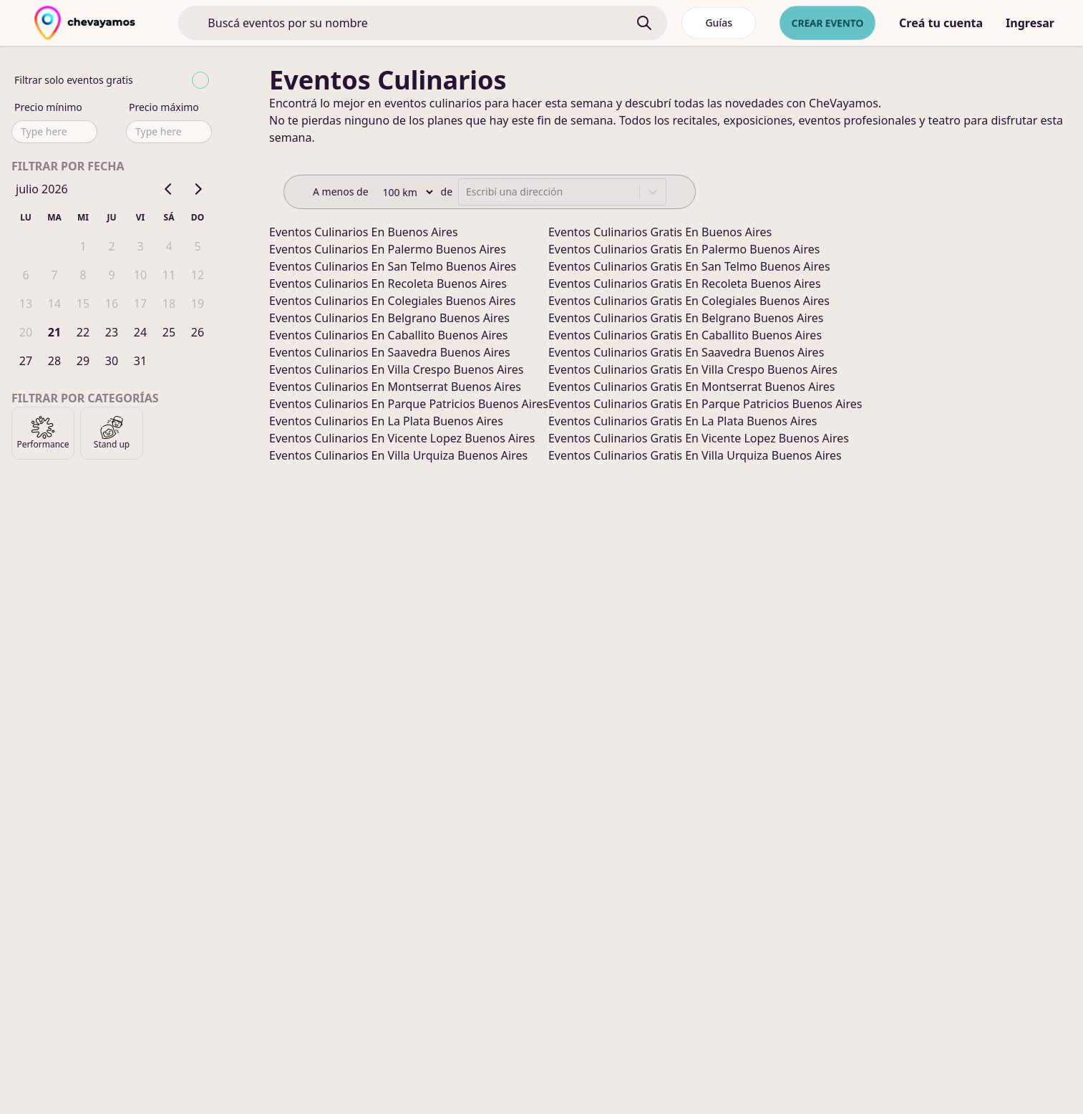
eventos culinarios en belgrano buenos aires (389, 318)
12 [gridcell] (197, 275)
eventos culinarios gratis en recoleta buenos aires (684, 283)
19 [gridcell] (197, 303)
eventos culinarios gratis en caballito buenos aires (685, 335)
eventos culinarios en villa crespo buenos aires (396, 369)
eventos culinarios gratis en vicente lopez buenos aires (698, 438)
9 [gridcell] (111, 275)
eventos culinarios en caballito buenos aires (388, 335)
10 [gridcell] (140, 275)
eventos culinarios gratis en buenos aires (660, 232)
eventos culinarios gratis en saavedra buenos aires (686, 352)
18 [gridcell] (168, 303)
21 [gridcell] (54, 332)
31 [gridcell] (140, 361)
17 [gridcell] (140, 303)
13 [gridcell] (25, 303)
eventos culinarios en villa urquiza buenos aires (398, 455)
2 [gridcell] (111, 246)
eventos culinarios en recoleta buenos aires (388, 283)
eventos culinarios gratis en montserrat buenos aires (691, 386)
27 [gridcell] (25, 361)
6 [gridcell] (25, 275)
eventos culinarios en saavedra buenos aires (389, 352)
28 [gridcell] (54, 361)
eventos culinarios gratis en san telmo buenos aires (689, 266)
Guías (718, 22)
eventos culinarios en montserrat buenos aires (395, 386)
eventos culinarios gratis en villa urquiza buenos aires (695, 455)
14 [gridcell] (54, 303)
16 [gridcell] (111, 303)
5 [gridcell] (197, 246)
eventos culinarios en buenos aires (363, 232)
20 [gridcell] (25, 332)
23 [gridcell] (111, 332)
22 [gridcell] (83, 332)
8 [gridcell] (82, 275)
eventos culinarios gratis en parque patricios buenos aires (705, 404)
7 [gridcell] (54, 275)
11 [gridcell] (168, 275)
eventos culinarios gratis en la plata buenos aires (682, 421)
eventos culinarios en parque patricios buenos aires (408, 404)
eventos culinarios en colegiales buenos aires (392, 301)
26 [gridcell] (197, 332)
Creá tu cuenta (941, 23)
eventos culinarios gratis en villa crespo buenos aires (692, 369)
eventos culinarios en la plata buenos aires (386, 421)
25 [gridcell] (168, 332)
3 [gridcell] (140, 246)
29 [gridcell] (83, 361)
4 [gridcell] (168, 246)
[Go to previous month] (169, 189)
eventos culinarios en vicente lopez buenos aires (402, 438)
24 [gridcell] (140, 332)
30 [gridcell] (111, 361)
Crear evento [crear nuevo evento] (827, 22)
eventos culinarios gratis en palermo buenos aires (684, 249)
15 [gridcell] (83, 303)
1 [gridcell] (82, 246)
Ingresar (1030, 23)
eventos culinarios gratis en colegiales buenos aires (689, 301)
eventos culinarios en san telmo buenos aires (392, 266)
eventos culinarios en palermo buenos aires (387, 249)
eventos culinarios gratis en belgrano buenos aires (686, 318)
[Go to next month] (197, 189)
